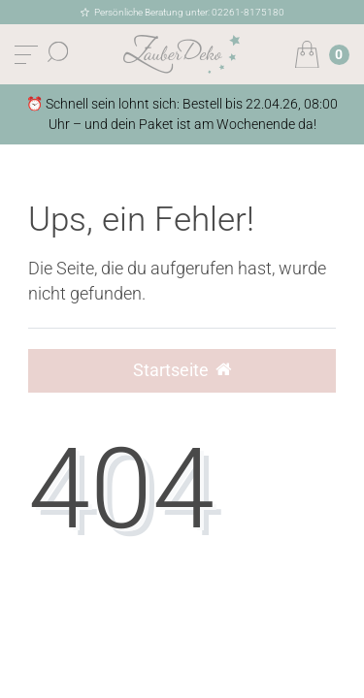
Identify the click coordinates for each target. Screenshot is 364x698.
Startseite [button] (182, 370)
